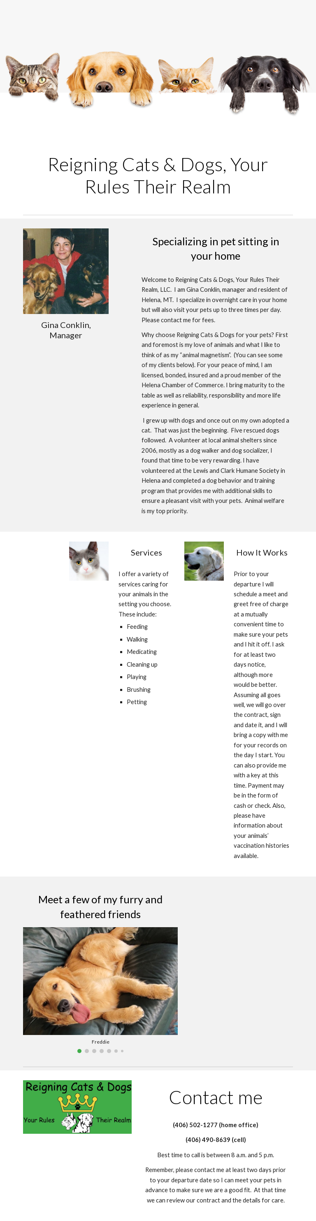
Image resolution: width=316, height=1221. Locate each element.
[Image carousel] (100, 990)
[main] (158, 175)
